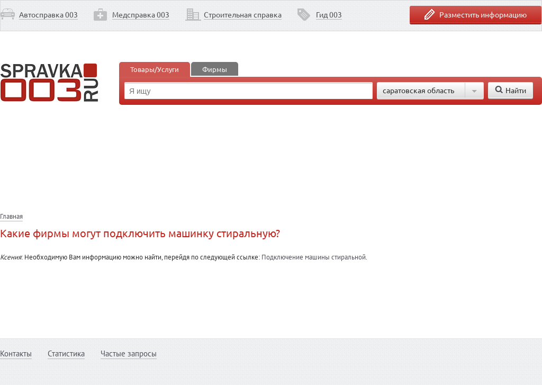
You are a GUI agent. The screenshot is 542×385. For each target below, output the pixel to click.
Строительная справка (243, 14)
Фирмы (214, 69)
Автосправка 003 (48, 14)
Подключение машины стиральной (313, 257)
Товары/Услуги (154, 69)
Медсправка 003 (140, 14)
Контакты (16, 353)
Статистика (66, 353)
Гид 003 (329, 14)
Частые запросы (129, 353)
